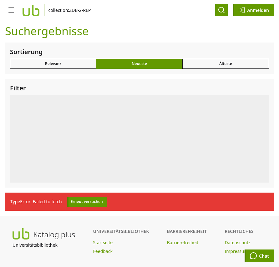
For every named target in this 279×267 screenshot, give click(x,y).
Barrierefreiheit (182, 242)
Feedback (103, 251)
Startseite (103, 242)
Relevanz (53, 63)
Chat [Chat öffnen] (259, 255)
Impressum (236, 251)
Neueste (139, 63)
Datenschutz (238, 242)
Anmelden (253, 10)
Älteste (225, 63)
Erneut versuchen (87, 201)
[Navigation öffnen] (11, 10)
